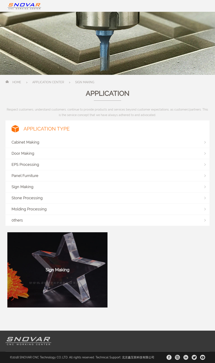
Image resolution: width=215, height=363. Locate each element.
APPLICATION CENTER (48, 82)
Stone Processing (27, 198)
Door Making (23, 153)
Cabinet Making (25, 142)
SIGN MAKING (84, 82)
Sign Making (22, 187)
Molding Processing (29, 209)
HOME (16, 82)
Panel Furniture (25, 175)
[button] (107, 142)
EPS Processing (25, 164)
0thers (17, 220)
